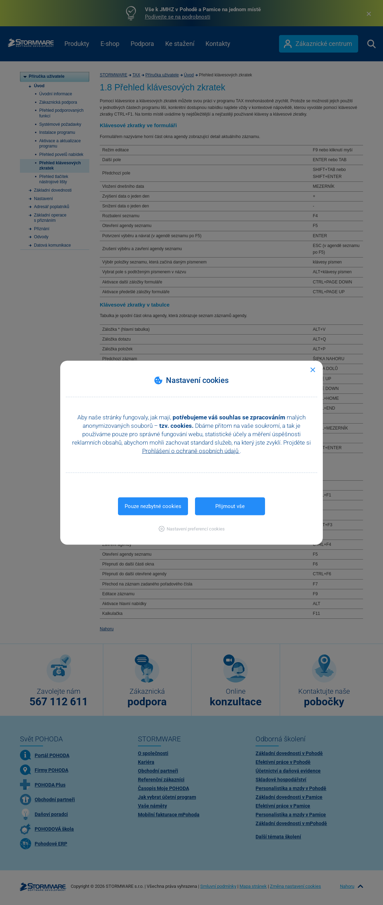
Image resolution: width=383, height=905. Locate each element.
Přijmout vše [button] (230, 506)
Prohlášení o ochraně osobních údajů (191, 450)
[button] (192, 528)
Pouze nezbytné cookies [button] (153, 506)
